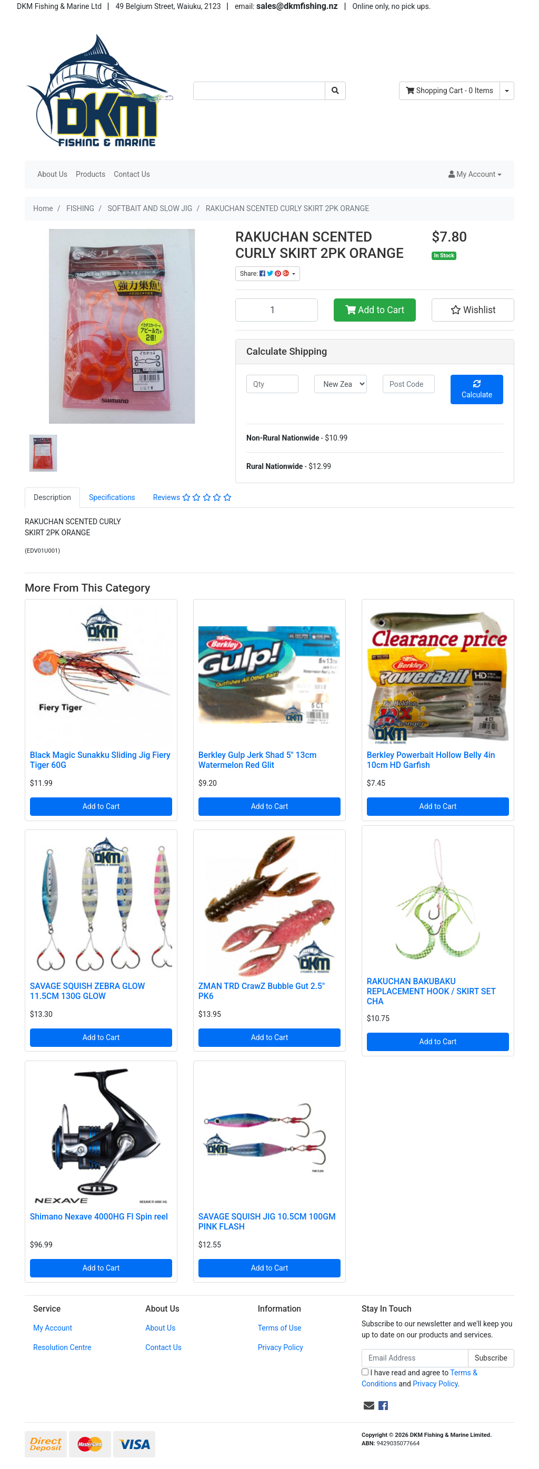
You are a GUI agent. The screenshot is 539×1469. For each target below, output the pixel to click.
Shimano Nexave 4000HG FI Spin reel (99, 1217)
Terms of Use (280, 1328)
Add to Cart (375, 310)
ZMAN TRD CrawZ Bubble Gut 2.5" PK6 (261, 991)
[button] (475, 174)
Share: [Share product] (265, 273)
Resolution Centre (62, 1347)
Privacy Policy (280, 1347)
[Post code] (409, 384)
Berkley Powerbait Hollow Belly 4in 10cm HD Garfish (431, 760)
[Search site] (335, 91)
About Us (52, 174)
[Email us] (369, 1406)
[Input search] (259, 91)
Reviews (192, 497)
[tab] (52, 497)
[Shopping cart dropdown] (507, 91)
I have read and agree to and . (419, 1378)
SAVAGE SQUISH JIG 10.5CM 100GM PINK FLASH (267, 1222)
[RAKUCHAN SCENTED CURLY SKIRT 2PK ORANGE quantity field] (276, 310)
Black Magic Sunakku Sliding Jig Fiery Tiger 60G (100, 760)
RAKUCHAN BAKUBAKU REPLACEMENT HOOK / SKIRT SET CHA (431, 991)
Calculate (477, 389)
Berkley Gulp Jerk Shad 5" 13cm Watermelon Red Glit (257, 760)
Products (90, 174)
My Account (52, 1328)
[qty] (272, 384)
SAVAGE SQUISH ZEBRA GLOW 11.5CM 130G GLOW (87, 991)
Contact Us (132, 174)
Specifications (112, 497)
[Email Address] (415, 1358)
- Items (449, 90)
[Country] (340, 384)
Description (52, 497)
